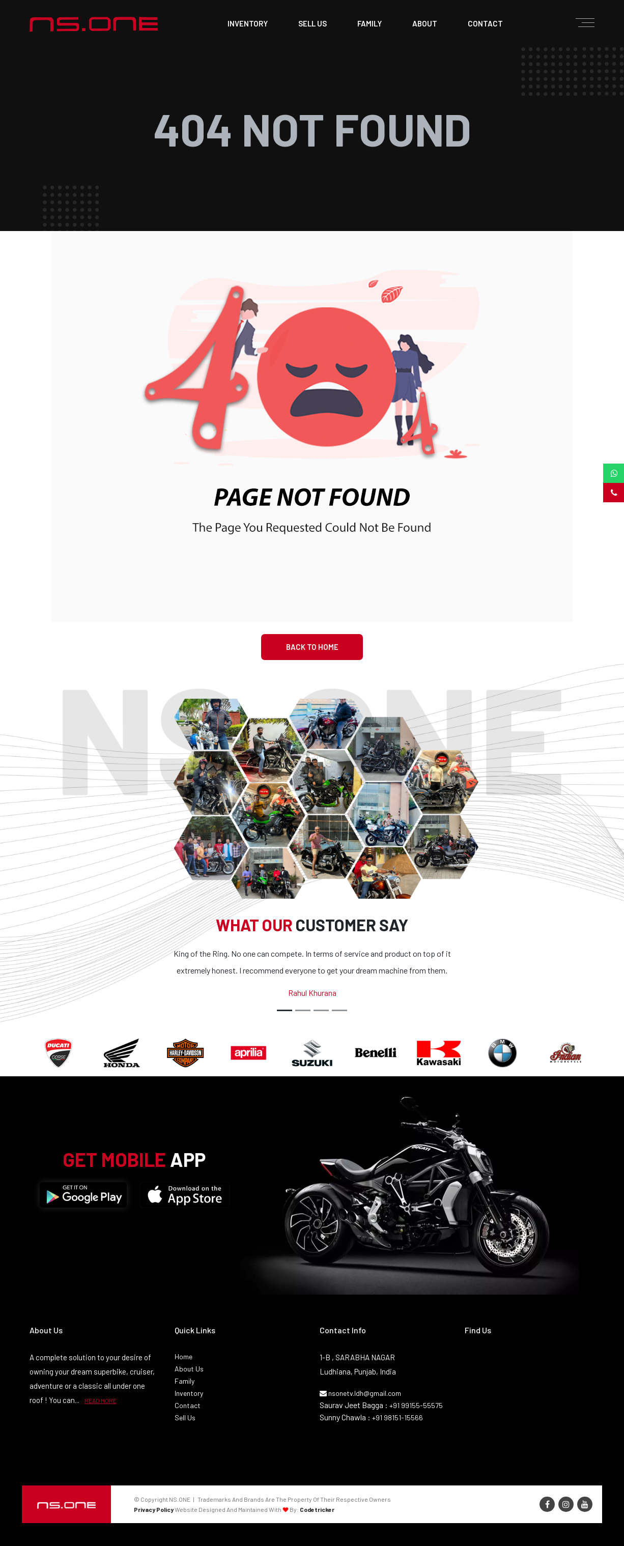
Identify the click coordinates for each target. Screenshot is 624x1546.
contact (485, 23)
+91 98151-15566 (397, 1417)
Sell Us (185, 1417)
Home (183, 1356)
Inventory (248, 23)
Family (184, 1381)
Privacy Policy (154, 1509)
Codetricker (317, 1509)
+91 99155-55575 (416, 1405)
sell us (312, 23)
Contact (188, 1405)
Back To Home (312, 646)
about (424, 23)
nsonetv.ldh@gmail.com (360, 1393)
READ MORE (100, 1400)
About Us (189, 1368)
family (369, 23)
